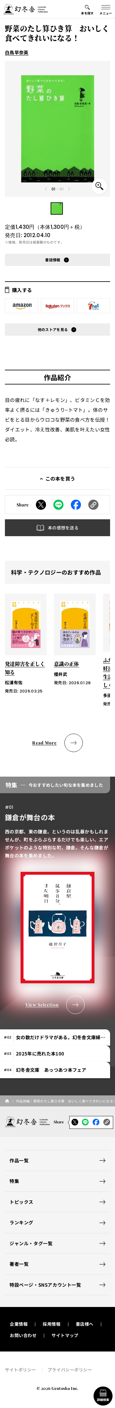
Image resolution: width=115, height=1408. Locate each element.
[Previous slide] (46, 189)
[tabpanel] (57, 895)
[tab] (55, 1037)
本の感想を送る (63, 528)
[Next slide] (69, 189)
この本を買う (60, 478)
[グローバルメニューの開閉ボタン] (106, 9)
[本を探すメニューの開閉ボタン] (87, 9)
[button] (57, 208)
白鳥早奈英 (17, 52)
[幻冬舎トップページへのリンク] (25, 9)
